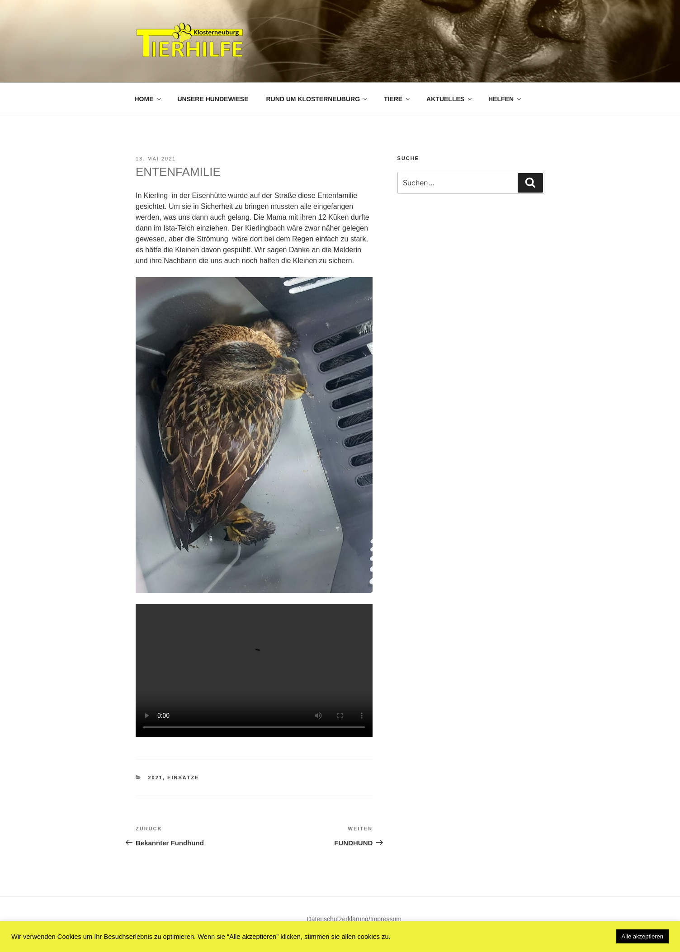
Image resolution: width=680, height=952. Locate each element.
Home (148, 99)
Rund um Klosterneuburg (317, 99)
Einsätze (183, 777)
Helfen (505, 99)
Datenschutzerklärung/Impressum (354, 919)
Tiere (397, 99)
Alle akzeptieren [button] (643, 936)
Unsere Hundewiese (212, 99)
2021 (155, 777)
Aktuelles (449, 99)
